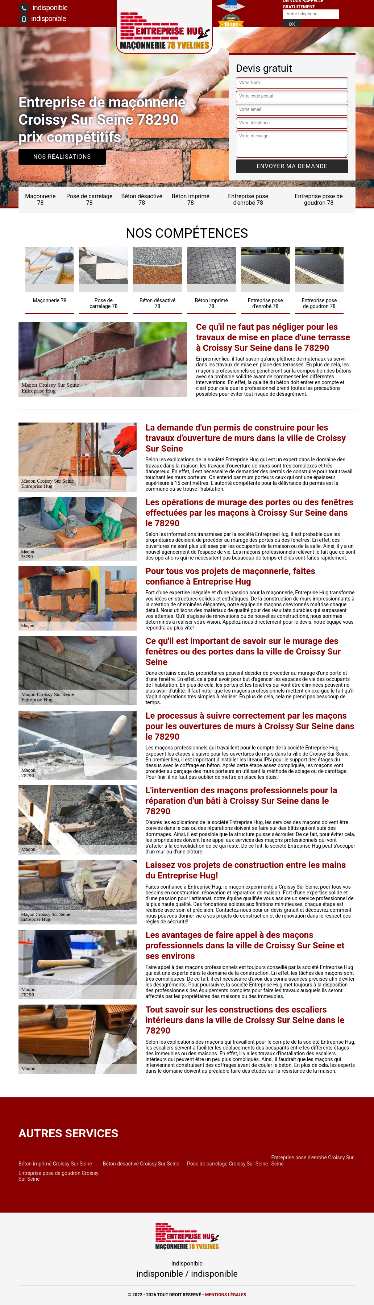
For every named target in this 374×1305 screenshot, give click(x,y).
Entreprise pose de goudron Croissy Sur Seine (58, 1176)
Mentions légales (225, 1294)
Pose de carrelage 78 (89, 199)
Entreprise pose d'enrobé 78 (248, 199)
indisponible (42, 8)
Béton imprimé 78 (190, 199)
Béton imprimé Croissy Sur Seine (55, 1164)
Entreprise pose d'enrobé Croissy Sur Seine (312, 1160)
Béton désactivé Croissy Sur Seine (141, 1164)
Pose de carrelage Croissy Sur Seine (227, 1164)
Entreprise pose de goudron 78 (319, 199)
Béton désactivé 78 (141, 199)
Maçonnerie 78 (40, 199)
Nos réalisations (62, 156)
